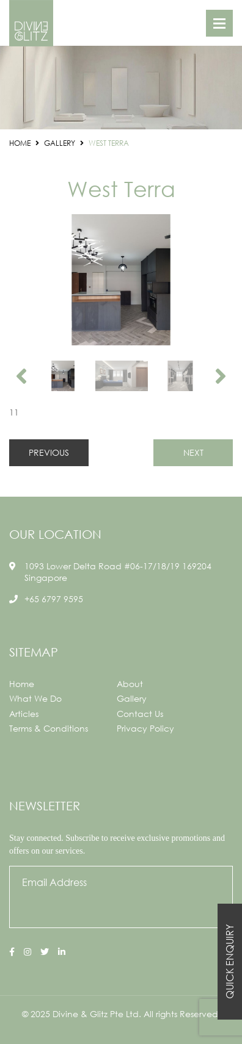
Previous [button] (21, 376)
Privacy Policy (145, 728)
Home (21, 683)
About (130, 683)
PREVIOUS (49, 452)
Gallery (132, 698)
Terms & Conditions (48, 728)
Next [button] (220, 376)
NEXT (193, 452)
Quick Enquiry (229, 961)
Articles (23, 713)
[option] (121, 279)
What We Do (35, 698)
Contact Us (140, 713)
